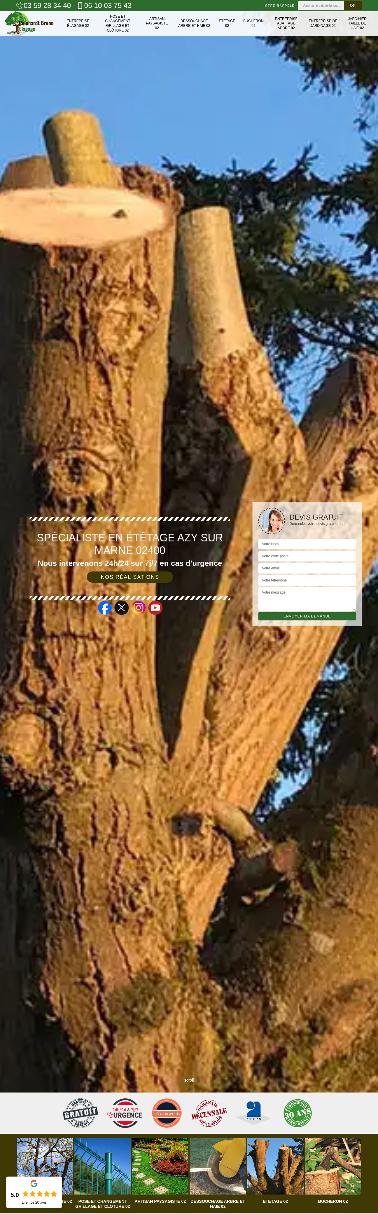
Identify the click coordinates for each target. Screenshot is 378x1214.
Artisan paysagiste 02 (157, 23)
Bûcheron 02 (253, 23)
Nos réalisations (130, 577)
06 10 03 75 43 (104, 5)
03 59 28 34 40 (43, 5)
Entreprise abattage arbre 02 (286, 23)
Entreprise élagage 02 (78, 23)
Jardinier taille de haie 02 (357, 23)
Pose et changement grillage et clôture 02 (117, 23)
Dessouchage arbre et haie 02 (194, 23)
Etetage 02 (227, 23)
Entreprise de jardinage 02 (323, 23)
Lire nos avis (34, 1202)
